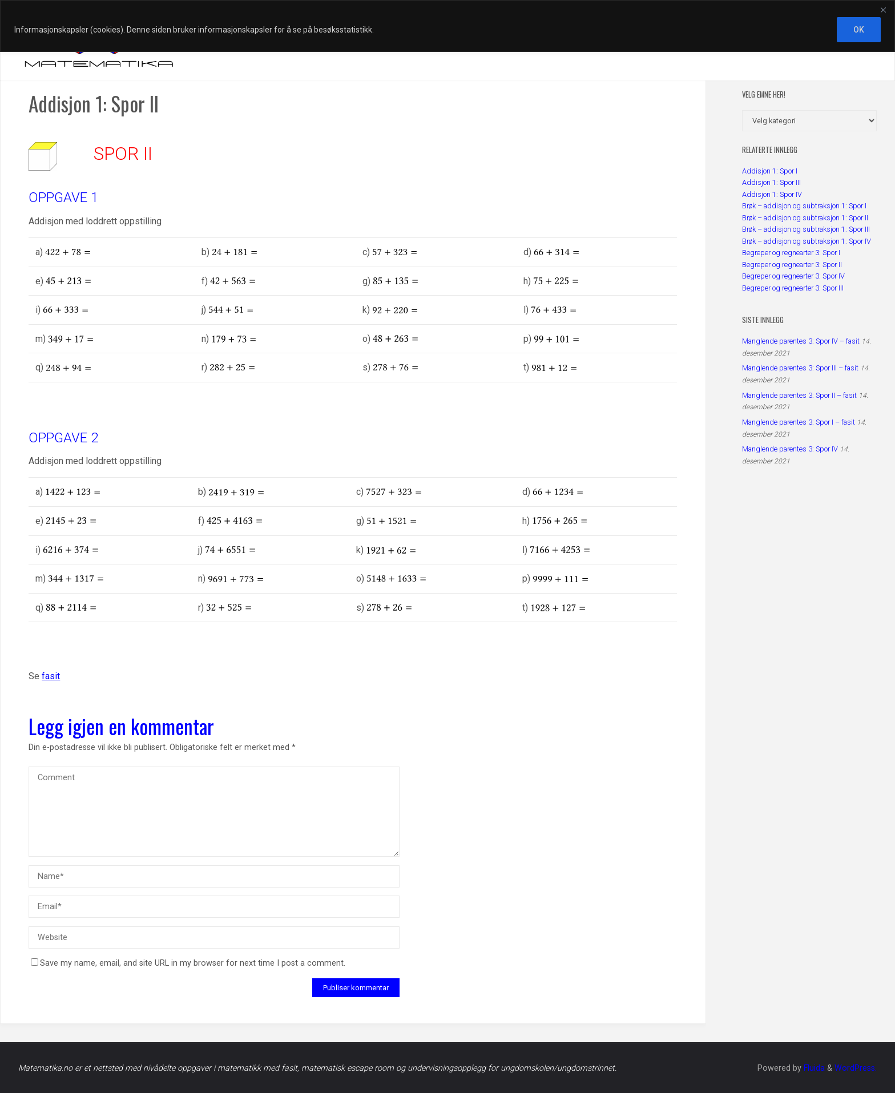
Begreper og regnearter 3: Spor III (793, 288)
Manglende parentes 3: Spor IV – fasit (801, 341)
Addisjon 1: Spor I (769, 171)
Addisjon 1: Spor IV (772, 194)
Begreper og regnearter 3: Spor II (792, 264)
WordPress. (855, 1068)
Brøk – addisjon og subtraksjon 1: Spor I (804, 205)
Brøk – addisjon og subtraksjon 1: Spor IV (806, 241)
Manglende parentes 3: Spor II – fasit (799, 395)
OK (858, 29)
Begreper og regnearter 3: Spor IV (793, 276)
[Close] (883, 10)
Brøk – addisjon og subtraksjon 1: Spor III (806, 229)
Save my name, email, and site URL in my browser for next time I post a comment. (188, 963)
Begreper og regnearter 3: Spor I (791, 252)
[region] (447, 26)
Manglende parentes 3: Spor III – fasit (800, 368)
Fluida (813, 1068)
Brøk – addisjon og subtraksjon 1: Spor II (805, 217)
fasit (51, 676)
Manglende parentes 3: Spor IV (790, 449)
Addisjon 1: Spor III (771, 182)
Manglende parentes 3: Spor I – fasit (798, 422)
